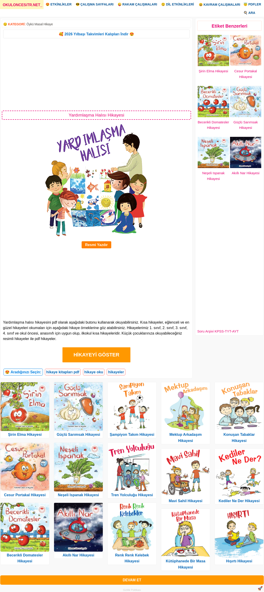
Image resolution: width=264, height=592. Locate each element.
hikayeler (116, 372)
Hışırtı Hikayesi (239, 561)
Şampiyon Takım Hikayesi (132, 434)
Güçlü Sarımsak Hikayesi (78, 434)
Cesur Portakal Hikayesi (25, 495)
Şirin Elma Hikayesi (213, 71)
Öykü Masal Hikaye (39, 24)
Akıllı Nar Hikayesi (246, 173)
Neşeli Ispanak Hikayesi (78, 495)
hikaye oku (93, 372)
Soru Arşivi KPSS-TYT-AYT (217, 331)
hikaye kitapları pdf (62, 372)
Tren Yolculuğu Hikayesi (132, 495)
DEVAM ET (132, 580)
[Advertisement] (96, 74)
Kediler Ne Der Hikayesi (239, 501)
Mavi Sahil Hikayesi (185, 501)
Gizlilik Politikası (132, 590)
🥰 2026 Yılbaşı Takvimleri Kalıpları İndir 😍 (96, 34)
